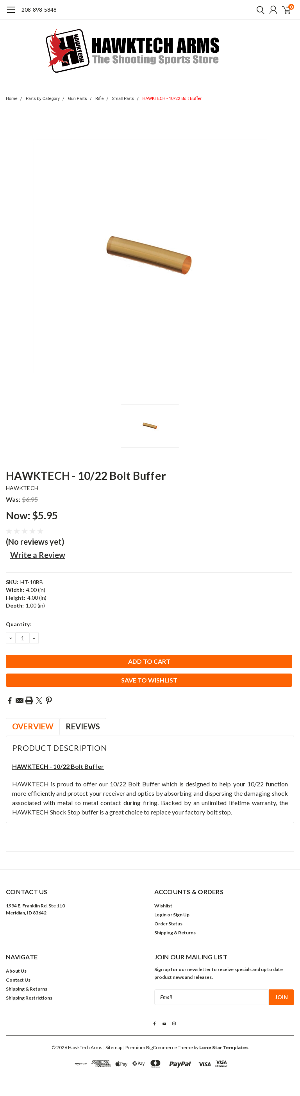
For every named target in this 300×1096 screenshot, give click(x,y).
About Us (16, 971)
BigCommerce (161, 1047)
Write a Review (37, 555)
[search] (258, 10)
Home (12, 98)
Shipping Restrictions (29, 998)
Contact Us (18, 980)
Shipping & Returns (175, 933)
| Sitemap (112, 1047)
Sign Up (181, 915)
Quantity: (18, 624)
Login (160, 915)
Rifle (99, 98)
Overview (33, 726)
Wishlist (163, 906)
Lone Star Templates (223, 1047)
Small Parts (123, 98)
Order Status (168, 924)
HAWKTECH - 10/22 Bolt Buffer (172, 98)
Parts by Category (43, 98)
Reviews (83, 726)
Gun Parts (77, 98)
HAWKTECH (22, 488)
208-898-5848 (39, 9)
